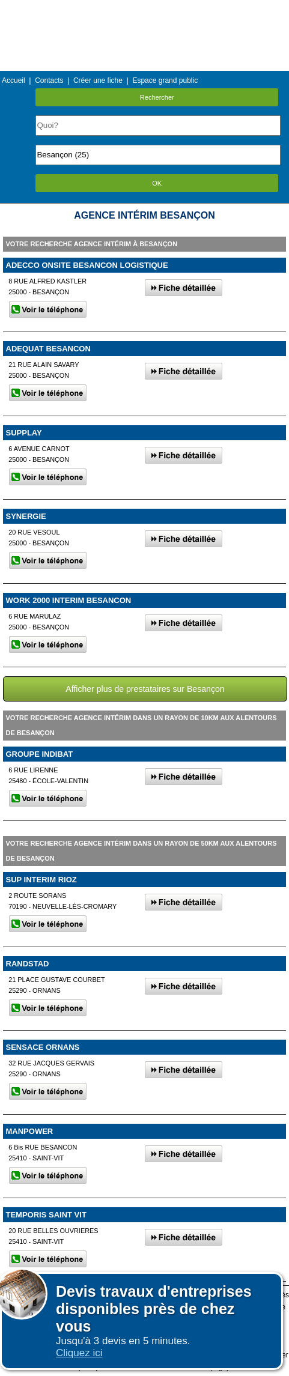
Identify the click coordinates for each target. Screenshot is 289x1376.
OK (157, 183)
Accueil (13, 80)
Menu (144, 8)
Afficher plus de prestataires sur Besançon (144, 689)
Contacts (49, 80)
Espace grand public (165, 80)
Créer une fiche (98, 80)
